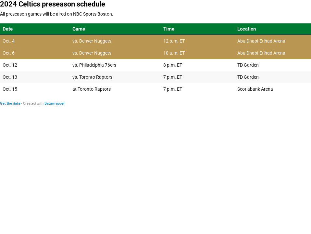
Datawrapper (54, 103)
